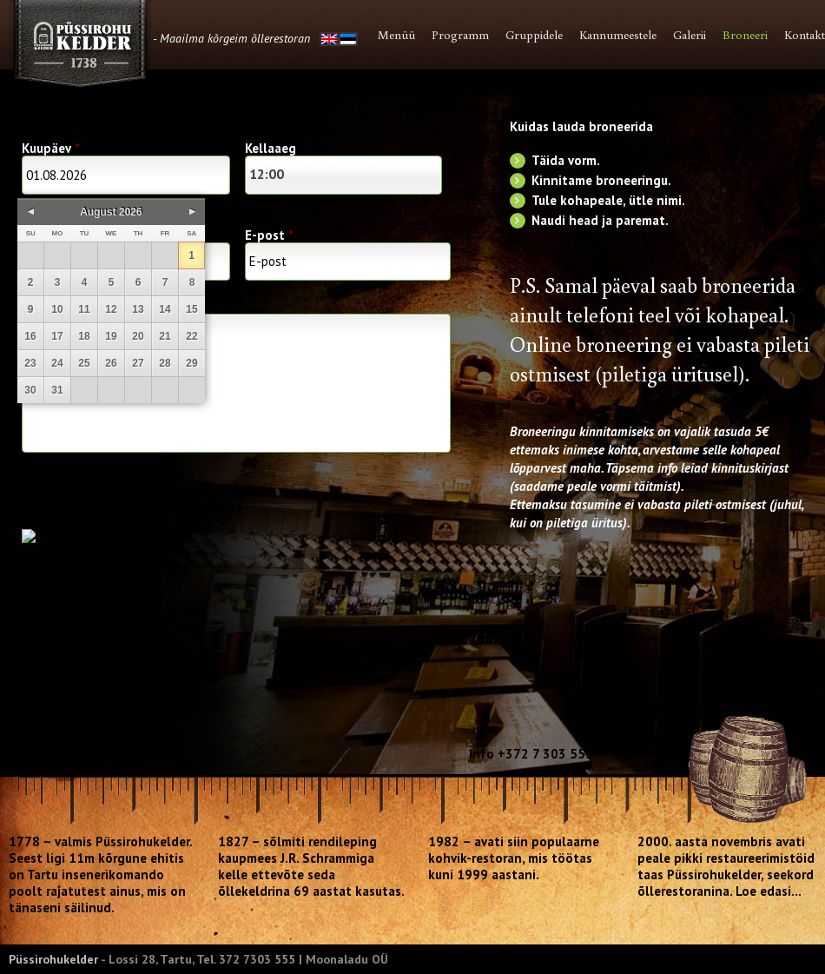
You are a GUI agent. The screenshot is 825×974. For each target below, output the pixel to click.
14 (164, 309)
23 (30, 363)
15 (191, 309)
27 (137, 363)
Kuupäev (51, 148)
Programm (460, 35)
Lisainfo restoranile (80, 303)
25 (83, 363)
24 (57, 363)
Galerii (689, 35)
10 (57, 309)
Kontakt (804, 35)
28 (164, 363)
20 (137, 336)
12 (110, 309)
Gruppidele (534, 35)
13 (137, 309)
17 (57, 336)
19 (110, 336)
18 (83, 336)
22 (191, 336)
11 (83, 309)
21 (164, 336)
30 (30, 390)
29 (191, 363)
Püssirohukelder (53, 959)
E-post (269, 235)
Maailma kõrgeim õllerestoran (235, 38)
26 (110, 363)
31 (57, 390)
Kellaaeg (270, 148)
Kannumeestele (618, 35)
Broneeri (745, 35)
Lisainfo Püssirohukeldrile (236, 383)
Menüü (396, 35)
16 (30, 336)
